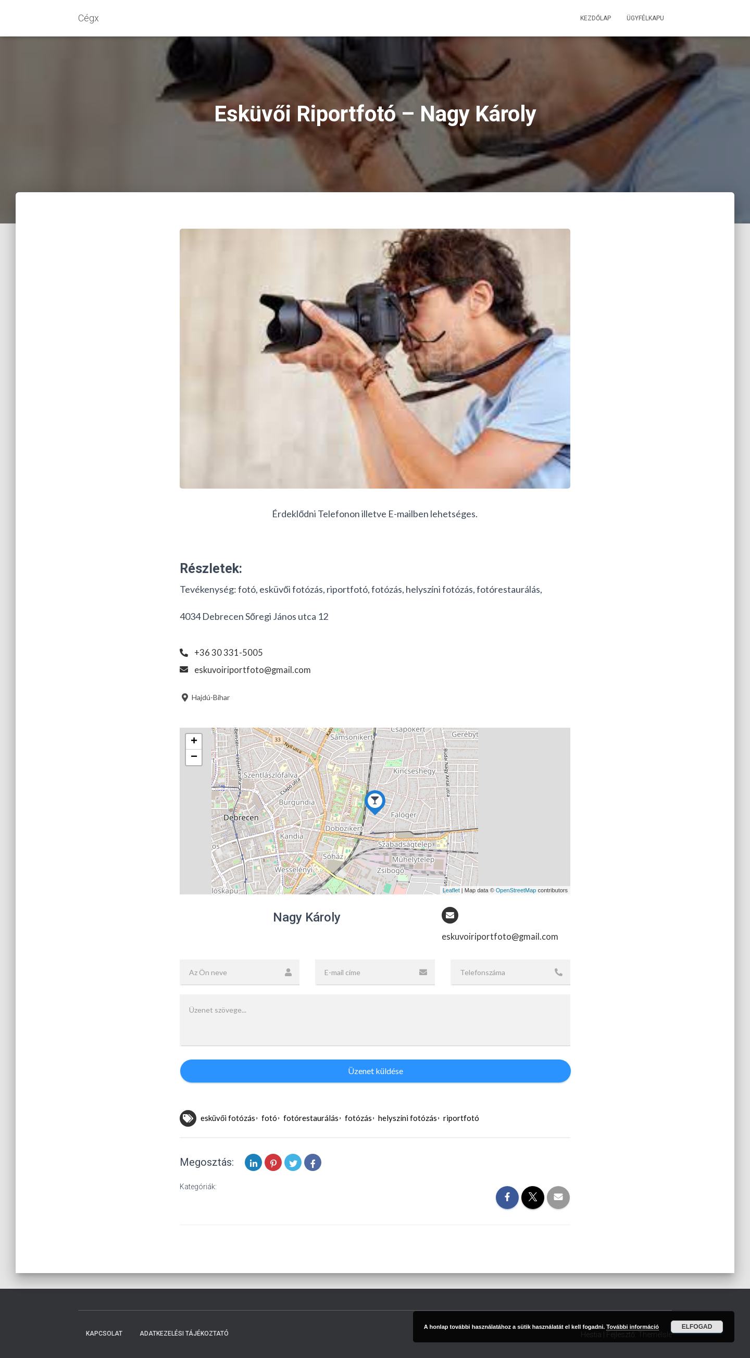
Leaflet (451, 890)
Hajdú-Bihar (205, 697)
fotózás (358, 1119)
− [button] (194, 757)
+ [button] (194, 742)
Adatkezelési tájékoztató (184, 1334)
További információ (632, 1327)
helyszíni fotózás (407, 1119)
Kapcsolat (104, 1334)
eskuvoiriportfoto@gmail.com (254, 669)
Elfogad (697, 1326)
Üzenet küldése (375, 1072)
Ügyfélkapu (645, 18)
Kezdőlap (595, 18)
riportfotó (461, 1119)
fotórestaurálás (311, 1119)
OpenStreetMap (516, 890)
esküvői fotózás (228, 1119)
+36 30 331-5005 (229, 652)
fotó (269, 1119)
